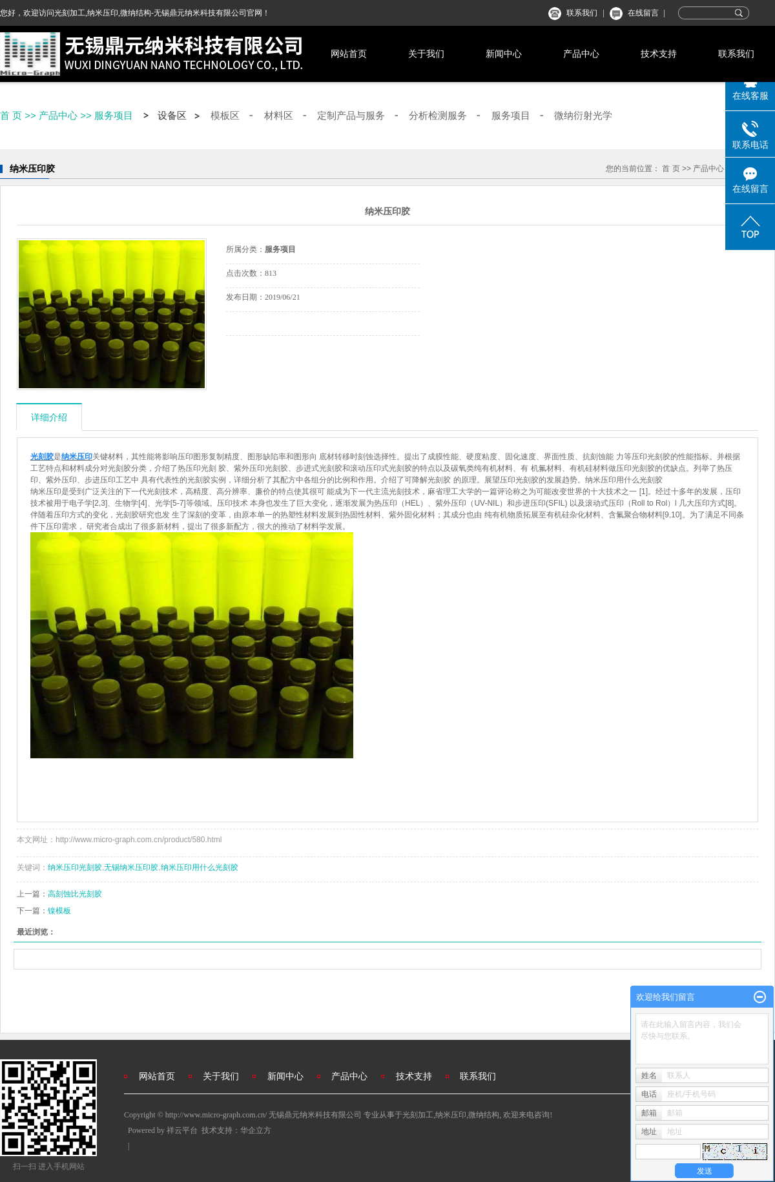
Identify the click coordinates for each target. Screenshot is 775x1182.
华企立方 (255, 1130)
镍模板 (59, 910)
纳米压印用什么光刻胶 (199, 867)
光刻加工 (417, 1114)
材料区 (278, 115)
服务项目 (113, 115)
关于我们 (426, 53)
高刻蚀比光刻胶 (75, 893)
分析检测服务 (438, 115)
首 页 (11, 115)
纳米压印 (450, 1114)
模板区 (225, 115)
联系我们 (581, 12)
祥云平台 (182, 1130)
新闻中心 (504, 53)
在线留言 (643, 12)
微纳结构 (483, 1114)
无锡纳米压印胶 (131, 867)
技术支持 (659, 53)
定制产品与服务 (351, 115)
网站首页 (349, 53)
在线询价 (262, 353)
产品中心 (581, 53)
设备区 (172, 115)
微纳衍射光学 (583, 115)
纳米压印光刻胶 (75, 867)
